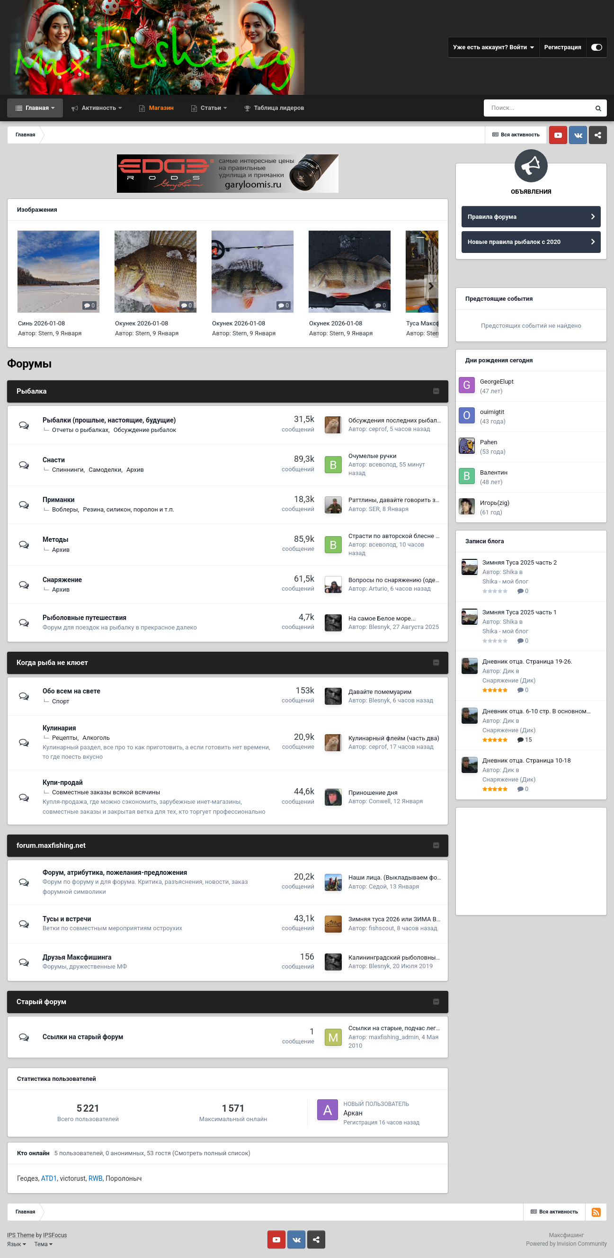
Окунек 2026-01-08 (141, 323)
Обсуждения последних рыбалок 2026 (403, 420)
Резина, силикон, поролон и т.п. (128, 509)
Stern (45, 333)
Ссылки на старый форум (83, 1037)
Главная (37, 107)
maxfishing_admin (394, 1037)
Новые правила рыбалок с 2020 (514, 241)
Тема (44, 1244)
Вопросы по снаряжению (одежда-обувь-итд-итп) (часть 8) (433, 580)
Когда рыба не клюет (52, 662)
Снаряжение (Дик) (509, 680)
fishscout (381, 928)
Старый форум (41, 1001)
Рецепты (64, 737)
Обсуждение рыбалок (145, 429)
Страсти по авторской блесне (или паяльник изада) (423, 535)
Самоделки (105, 469)
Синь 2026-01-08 (41, 323)
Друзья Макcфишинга (77, 957)
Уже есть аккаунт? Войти (493, 47)
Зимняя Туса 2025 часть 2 (519, 562)
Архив (135, 469)
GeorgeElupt (497, 381)
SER (374, 508)
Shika (510, 571)
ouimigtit (492, 411)
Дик (508, 670)
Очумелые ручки (372, 455)
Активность (98, 107)
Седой (378, 886)
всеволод (382, 464)
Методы (56, 539)
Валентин (493, 472)
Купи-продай (63, 782)
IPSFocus (55, 1235)
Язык (16, 1244)
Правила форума (492, 216)
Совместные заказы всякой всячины (106, 792)
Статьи (211, 107)
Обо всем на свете (71, 691)
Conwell (380, 801)
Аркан (352, 1113)
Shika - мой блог (505, 581)
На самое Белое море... (382, 618)
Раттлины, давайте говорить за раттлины (408, 499)
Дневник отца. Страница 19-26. (527, 661)
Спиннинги (67, 469)
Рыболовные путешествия (84, 617)
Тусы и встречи (67, 919)
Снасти (54, 460)
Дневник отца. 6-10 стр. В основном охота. (534, 712)
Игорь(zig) (494, 502)
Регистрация (562, 47)
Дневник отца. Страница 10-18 (526, 760)
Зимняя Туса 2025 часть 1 (519, 612)
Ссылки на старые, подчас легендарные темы (414, 1028)
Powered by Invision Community (566, 1243)
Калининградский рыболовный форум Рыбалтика (420, 957)
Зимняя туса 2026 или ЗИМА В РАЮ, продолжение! (421, 919)
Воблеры (65, 509)
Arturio (378, 588)
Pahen (488, 442)
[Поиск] (537, 108)
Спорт (60, 701)
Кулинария (59, 728)
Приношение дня (373, 792)
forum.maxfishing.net (51, 845)
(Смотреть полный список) (211, 1153)
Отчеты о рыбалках (80, 429)
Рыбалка (32, 391)
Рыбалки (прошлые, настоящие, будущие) (109, 420)
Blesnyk (379, 626)
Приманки (59, 499)
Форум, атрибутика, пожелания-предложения (115, 872)
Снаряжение (62, 580)
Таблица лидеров (278, 107)
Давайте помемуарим (379, 691)
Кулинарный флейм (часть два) (393, 738)
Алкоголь (96, 737)
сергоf (378, 428)
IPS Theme (21, 1235)
